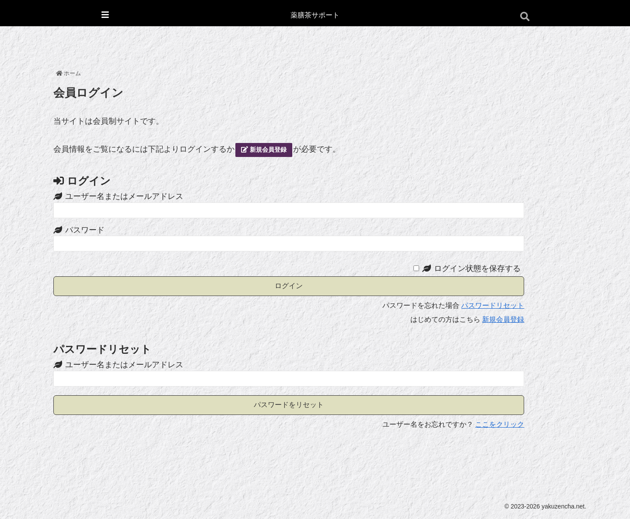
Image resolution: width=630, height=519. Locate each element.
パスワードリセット (492, 305)
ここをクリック (499, 424)
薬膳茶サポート (315, 15)
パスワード (85, 230)
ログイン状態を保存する (477, 268)
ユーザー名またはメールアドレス (124, 196)
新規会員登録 (264, 149)
